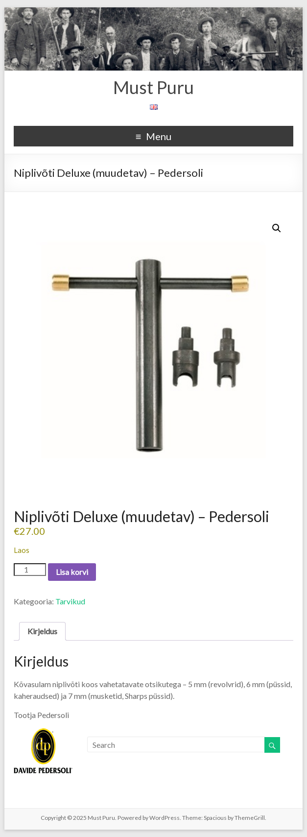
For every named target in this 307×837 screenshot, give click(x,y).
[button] (276, 228)
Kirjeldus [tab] (42, 631)
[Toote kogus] (30, 569)
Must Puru (153, 87)
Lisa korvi (72, 571)
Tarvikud (70, 601)
